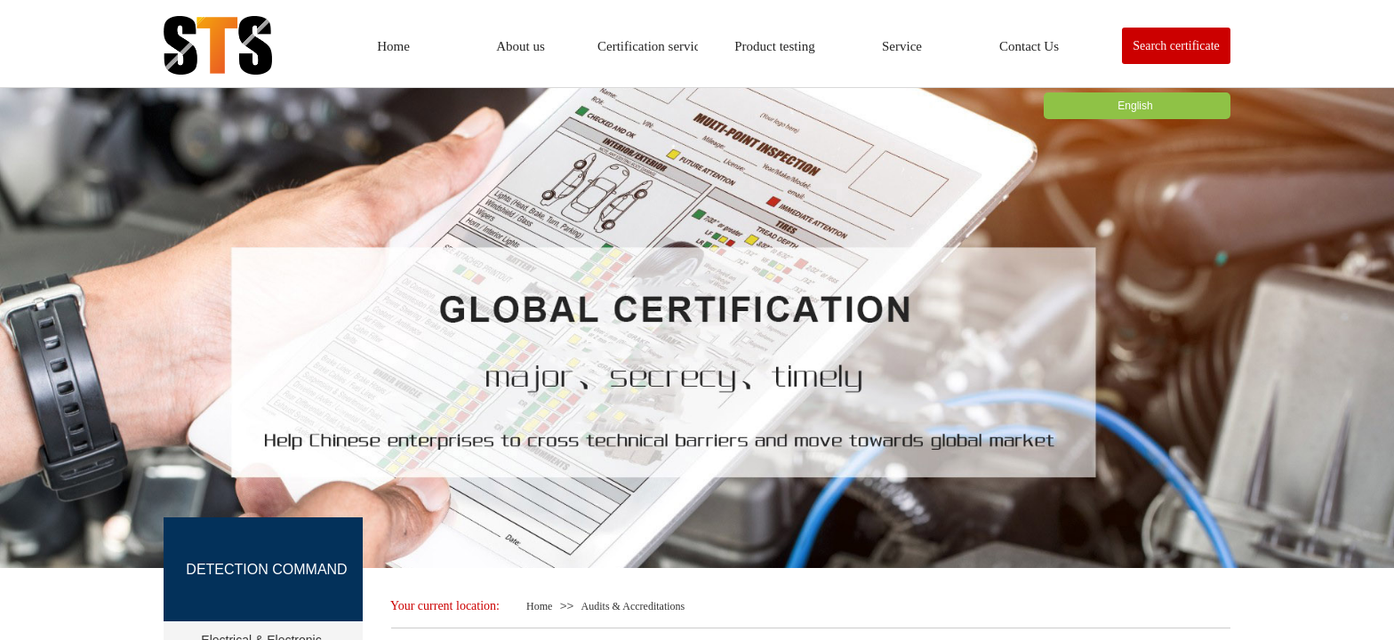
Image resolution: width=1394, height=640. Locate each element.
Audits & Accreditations (633, 606)
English (1135, 106)
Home (539, 606)
